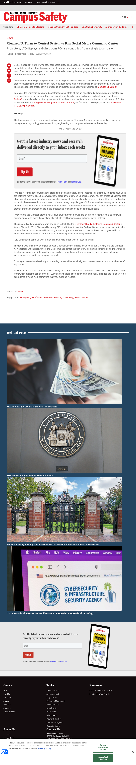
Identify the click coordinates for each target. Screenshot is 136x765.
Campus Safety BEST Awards (100, 672)
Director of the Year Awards (99, 675)
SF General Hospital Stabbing (30, 27)
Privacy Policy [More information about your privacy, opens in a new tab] (44, 748)
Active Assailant (53, 675)
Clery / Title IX (52, 679)
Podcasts (7, 686)
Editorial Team (8, 719)
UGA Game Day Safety (92, 27)
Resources (7, 679)
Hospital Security (53, 686)
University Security (54, 707)
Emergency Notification (31, 279)
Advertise (29, 2)
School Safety (52, 697)
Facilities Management (55, 704)
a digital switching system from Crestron (54, 102)
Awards (6, 682)
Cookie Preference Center (103, 747)
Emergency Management (56, 682)
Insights (6, 675)
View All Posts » (52, 672)
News (10, 38)
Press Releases (9, 693)
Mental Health (52, 690)
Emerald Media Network (11, 2)
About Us (7, 716)
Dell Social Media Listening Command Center (97, 205)
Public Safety (51, 693)
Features (48, 279)
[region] (68, 752)
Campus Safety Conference (48, 2)
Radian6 (18, 99)
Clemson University (107, 87)
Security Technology (64, 279)
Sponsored (7, 690)
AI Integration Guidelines (117, 27)
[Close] (133, 752)
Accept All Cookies (103, 758)
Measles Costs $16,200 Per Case (63, 27)
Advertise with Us (10, 723)
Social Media (81, 279)
